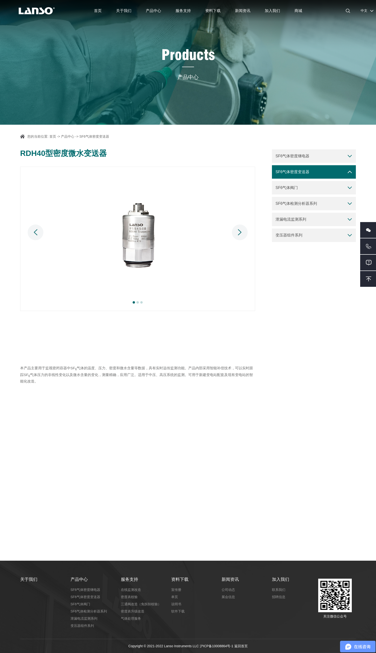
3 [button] (141, 302)
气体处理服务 (131, 618)
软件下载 (178, 611)
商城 (298, 11)
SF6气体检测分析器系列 (296, 203)
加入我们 (272, 11)
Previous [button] (35, 232)
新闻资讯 (242, 11)
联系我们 (278, 590)
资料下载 (213, 11)
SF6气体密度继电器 (292, 156)
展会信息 (228, 597)
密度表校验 (129, 597)
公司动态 (228, 590)
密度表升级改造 (132, 611)
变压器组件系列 (289, 235)
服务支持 (183, 11)
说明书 (176, 604)
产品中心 (153, 11)
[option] (137, 239)
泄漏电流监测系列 (291, 219)
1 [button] (134, 302)
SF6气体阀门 (287, 188)
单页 (174, 597)
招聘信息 (278, 597)
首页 (98, 11)
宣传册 (176, 590)
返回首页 (241, 646)
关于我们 (123, 11)
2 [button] (137, 302)
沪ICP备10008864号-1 (217, 646)
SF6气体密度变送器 (94, 136)
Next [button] (240, 232)
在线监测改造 (131, 590)
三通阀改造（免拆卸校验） (141, 604)
